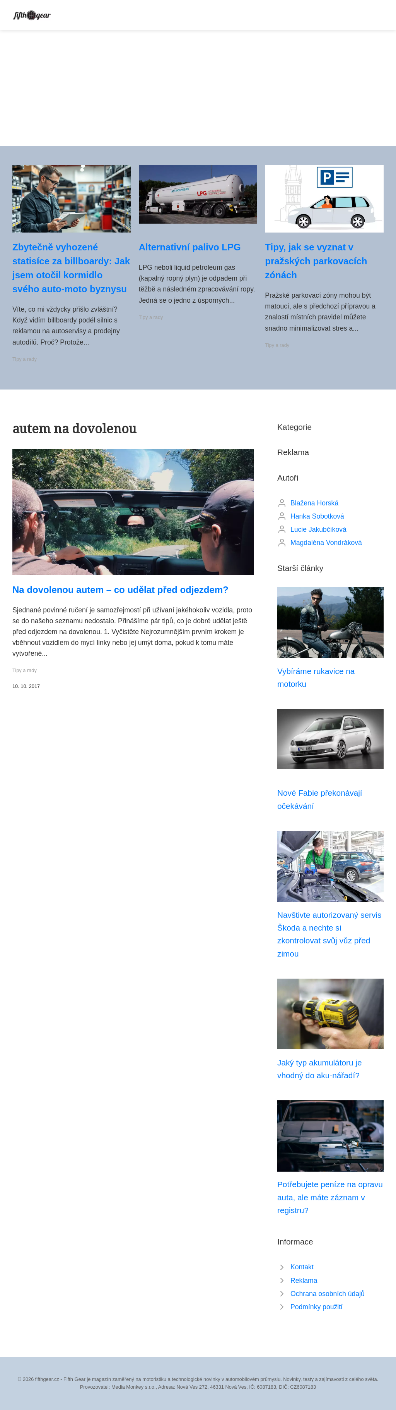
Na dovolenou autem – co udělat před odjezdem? (120, 589)
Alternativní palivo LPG (190, 247)
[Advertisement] (198, 88)
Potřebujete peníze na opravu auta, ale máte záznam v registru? (330, 1197)
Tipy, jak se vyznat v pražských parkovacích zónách (316, 261)
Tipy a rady (24, 359)
